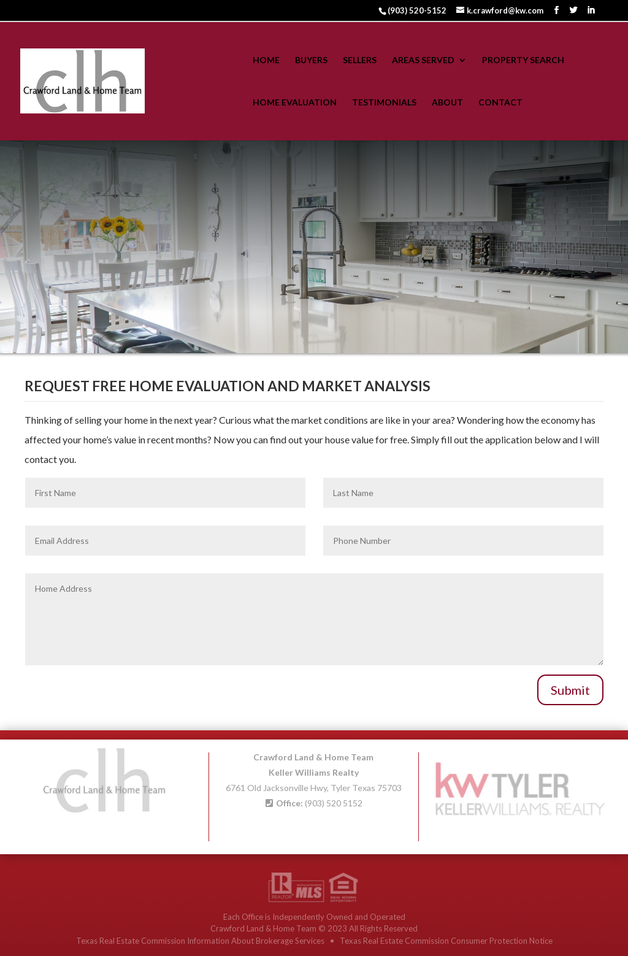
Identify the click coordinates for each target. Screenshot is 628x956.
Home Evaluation (295, 102)
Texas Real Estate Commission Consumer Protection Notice (446, 941)
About (447, 102)
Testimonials (384, 102)
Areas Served (423, 60)
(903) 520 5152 (333, 800)
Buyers (311, 60)
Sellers (360, 60)
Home (266, 60)
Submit (570, 690)
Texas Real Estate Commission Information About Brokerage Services (201, 941)
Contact (500, 102)
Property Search (523, 60)
